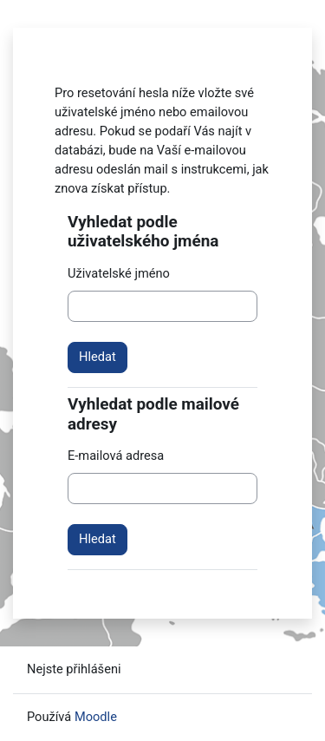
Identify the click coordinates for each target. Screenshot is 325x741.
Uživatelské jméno (119, 273)
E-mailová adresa (116, 455)
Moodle (96, 717)
